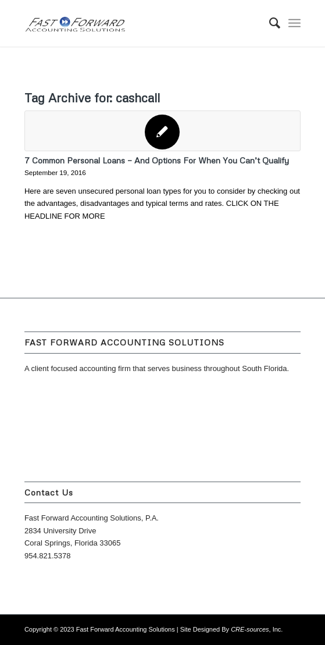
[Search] (269, 23)
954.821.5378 (47, 555)
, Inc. (257, 629)
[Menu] (294, 23)
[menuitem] (269, 23)
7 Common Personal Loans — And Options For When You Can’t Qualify (156, 160)
